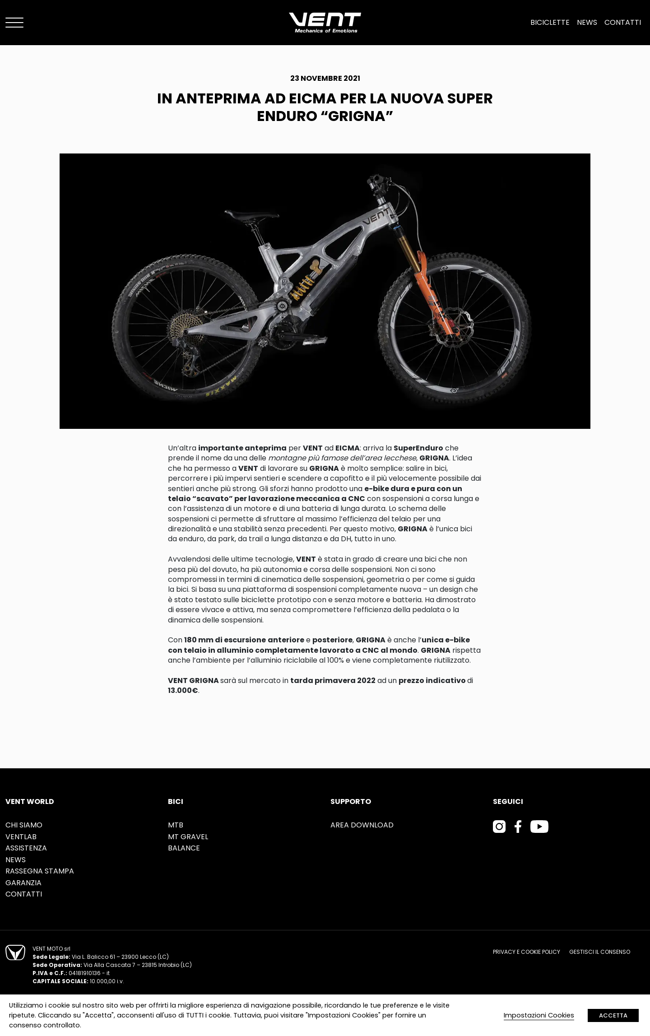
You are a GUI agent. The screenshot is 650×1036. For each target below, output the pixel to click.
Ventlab (21, 837)
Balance (184, 848)
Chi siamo (23, 825)
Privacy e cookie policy (526, 952)
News (587, 22)
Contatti (622, 22)
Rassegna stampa (39, 871)
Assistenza (26, 848)
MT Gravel (188, 837)
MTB (175, 825)
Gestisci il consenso (599, 952)
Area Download (362, 825)
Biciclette (550, 22)
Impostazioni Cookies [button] (539, 1015)
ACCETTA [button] (613, 1015)
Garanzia (23, 883)
